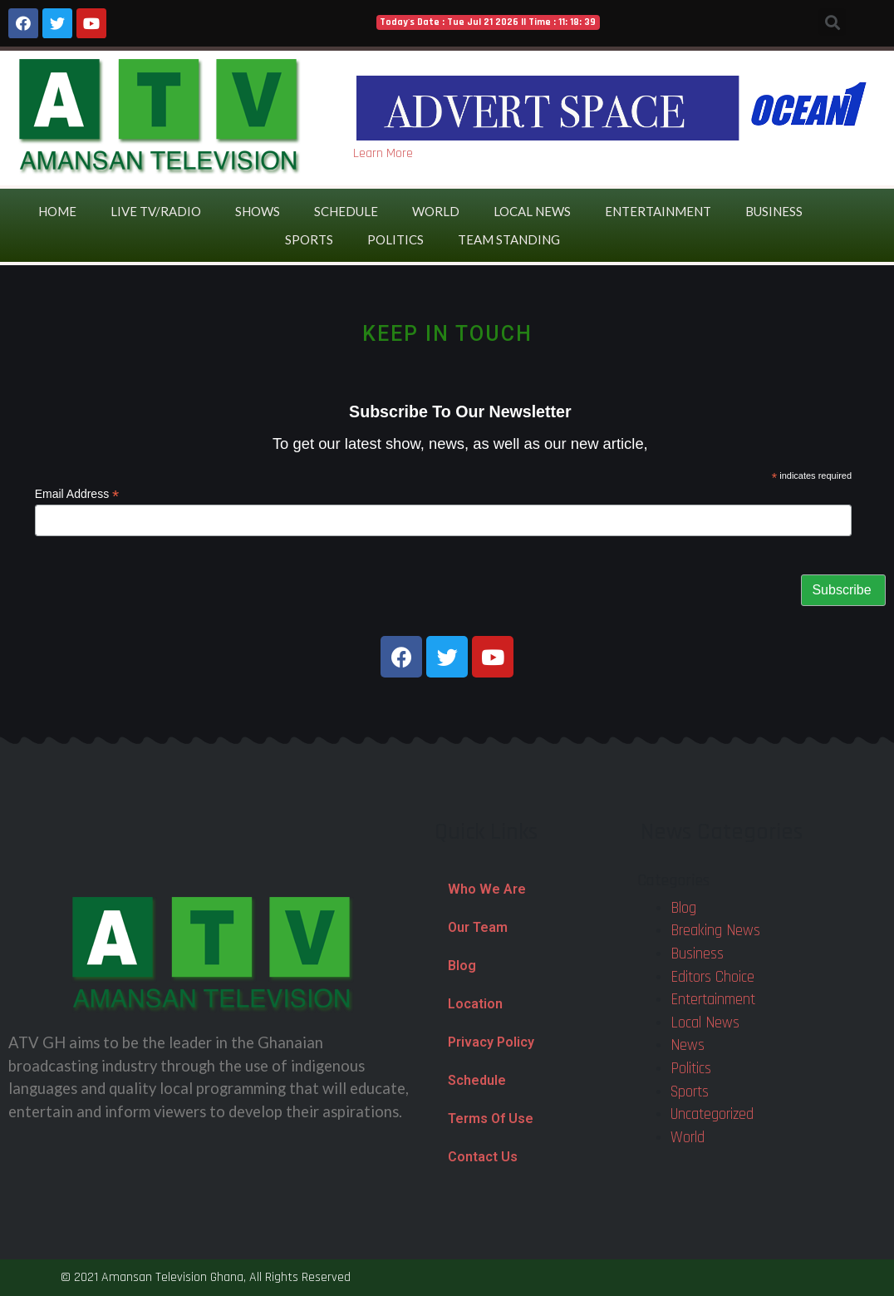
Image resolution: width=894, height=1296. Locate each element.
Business (774, 211)
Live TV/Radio (156, 211)
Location (475, 1004)
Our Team (478, 927)
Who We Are (487, 889)
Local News (532, 211)
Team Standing (509, 239)
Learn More (383, 153)
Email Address (77, 494)
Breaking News (715, 930)
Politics (395, 239)
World (435, 211)
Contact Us (483, 1157)
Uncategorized (712, 1114)
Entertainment (658, 211)
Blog (462, 965)
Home (57, 211)
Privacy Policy (491, 1042)
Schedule (346, 211)
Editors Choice (712, 977)
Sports (309, 239)
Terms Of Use (490, 1118)
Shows (257, 211)
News (687, 1045)
